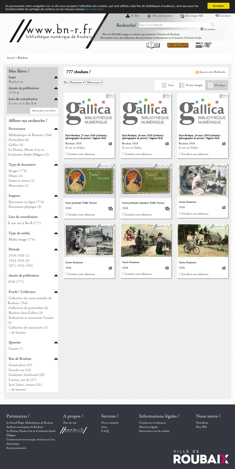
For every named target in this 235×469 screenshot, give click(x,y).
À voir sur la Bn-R (22, 103)
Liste (171, 85)
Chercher (212, 24)
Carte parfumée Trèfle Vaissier (81, 203)
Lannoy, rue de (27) (22, 379)
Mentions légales (148, 427)
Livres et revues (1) (22, 180)
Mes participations (163, 16)
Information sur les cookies (154, 431)
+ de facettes (17, 332)
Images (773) (18, 171)
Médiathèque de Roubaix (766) (30, 135)
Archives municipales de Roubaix (24, 427)
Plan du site (69, 423)
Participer (177, 45)
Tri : (66, 82)
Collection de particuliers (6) (28, 308)
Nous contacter (109, 423)
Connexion (223, 16)
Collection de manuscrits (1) (28, 327)
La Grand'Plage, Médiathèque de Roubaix (29, 423)
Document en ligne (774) (26, 202)
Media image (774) (22, 239)
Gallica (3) (16, 144)
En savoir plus (94, 9)
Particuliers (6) (19, 140)
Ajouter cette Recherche (210, 72)
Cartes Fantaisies (187, 202)
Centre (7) (16, 348)
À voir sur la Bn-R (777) (24, 223)
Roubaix (16, 81)
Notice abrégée (194, 85)
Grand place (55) (20, 365)
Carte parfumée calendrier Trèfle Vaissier (143, 203)
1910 (14, 92)
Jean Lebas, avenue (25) (25, 384)
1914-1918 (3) (19, 260)
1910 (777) (16, 281)
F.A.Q (105, 431)
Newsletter (202, 423)
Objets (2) (16, 176)
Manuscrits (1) (19, 185)
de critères (207, 29)
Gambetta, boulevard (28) (27, 374)
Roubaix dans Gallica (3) (26, 313)
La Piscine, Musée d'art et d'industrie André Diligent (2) (28, 152)
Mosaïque (219, 85)
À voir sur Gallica (75, 148)
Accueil (11, 58)
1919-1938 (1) (19, 255)
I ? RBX (153, 45)
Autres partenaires (16, 448)
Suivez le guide (204, 45)
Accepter (218, 6)
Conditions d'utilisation (152, 423)
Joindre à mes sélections (81, 154)
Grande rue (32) (20, 370)
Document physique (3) (25, 206)
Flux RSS (201, 427)
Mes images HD (194, 16)
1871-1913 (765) (21, 265)
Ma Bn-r (135, 16)
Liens (104, 427)
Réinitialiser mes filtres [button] (44, 110)
